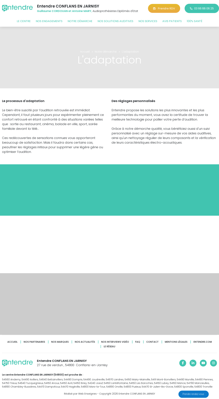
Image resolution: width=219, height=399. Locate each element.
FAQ (137, 341)
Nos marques (60, 341)
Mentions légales (176, 341)
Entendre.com (203, 341)
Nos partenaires (34, 341)
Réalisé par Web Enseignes (80, 393)
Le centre (24, 21)
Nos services (147, 21)
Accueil (12, 341)
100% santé (194, 21)
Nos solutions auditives (115, 21)
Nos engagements (49, 21)
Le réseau (109, 346)
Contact (152, 341)
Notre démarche (80, 21)
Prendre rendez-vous (194, 394)
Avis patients (172, 21)
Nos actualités (85, 341)
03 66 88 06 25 (202, 8)
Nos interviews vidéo (115, 341)
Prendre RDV (164, 8)
